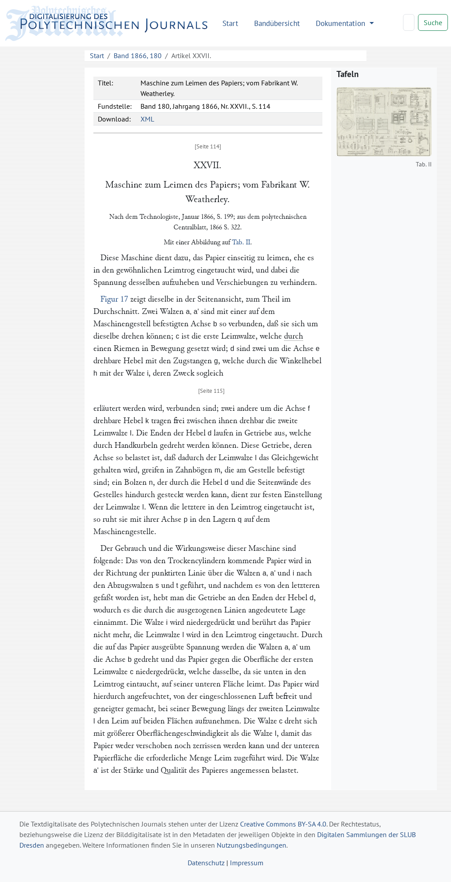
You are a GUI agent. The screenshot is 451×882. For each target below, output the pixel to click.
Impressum (246, 862)
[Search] (408, 22)
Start (230, 23)
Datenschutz (206, 862)
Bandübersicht (277, 23)
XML (147, 118)
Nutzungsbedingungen (251, 845)
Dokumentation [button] (341, 23)
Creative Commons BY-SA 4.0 (283, 823)
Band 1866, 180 (138, 55)
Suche (433, 22)
